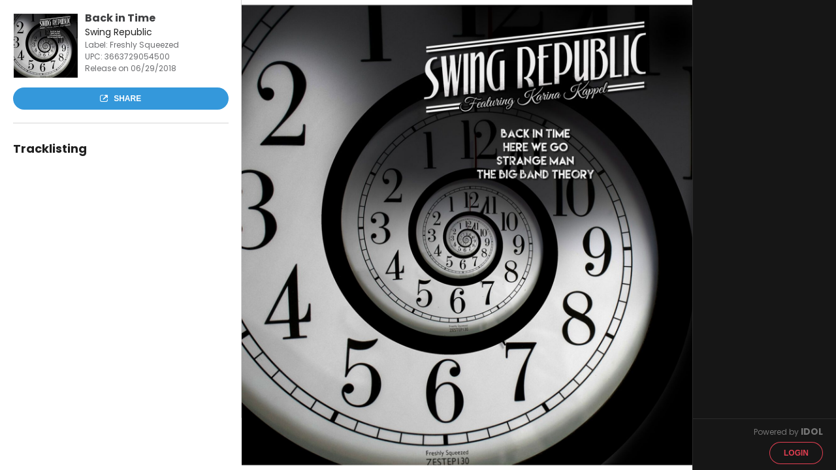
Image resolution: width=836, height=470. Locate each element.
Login (796, 453)
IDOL (812, 431)
